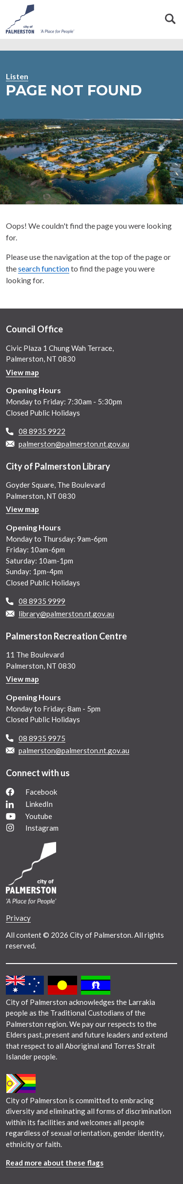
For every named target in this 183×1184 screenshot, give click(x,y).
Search (170, 19)
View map (22, 372)
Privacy (18, 917)
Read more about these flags (54, 1162)
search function (43, 268)
